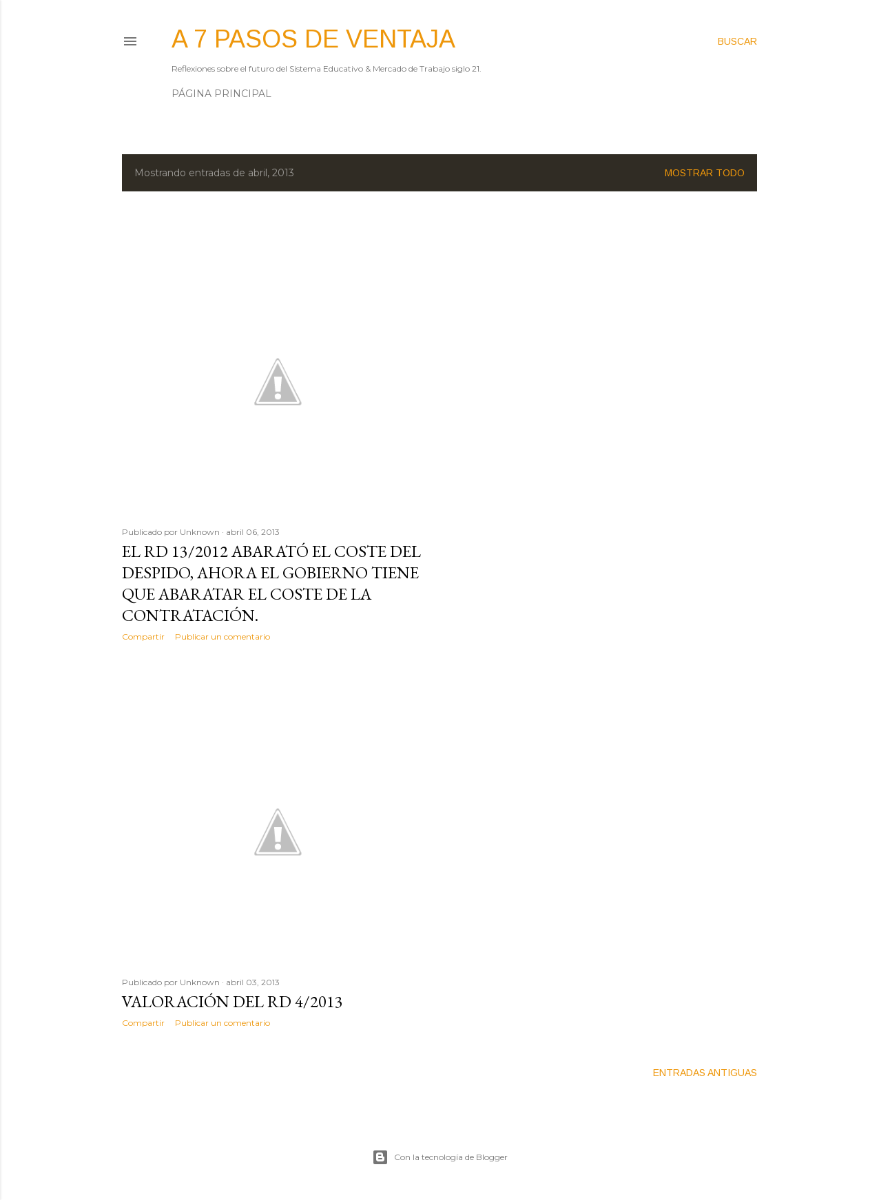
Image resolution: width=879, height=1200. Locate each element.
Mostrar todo (705, 172)
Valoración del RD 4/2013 (232, 1001)
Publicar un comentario (222, 636)
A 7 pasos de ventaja (313, 39)
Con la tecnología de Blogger (440, 1157)
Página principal (221, 93)
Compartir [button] (143, 636)
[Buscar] (737, 41)
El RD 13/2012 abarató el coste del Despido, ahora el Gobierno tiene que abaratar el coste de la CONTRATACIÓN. (271, 583)
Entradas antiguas (705, 1072)
